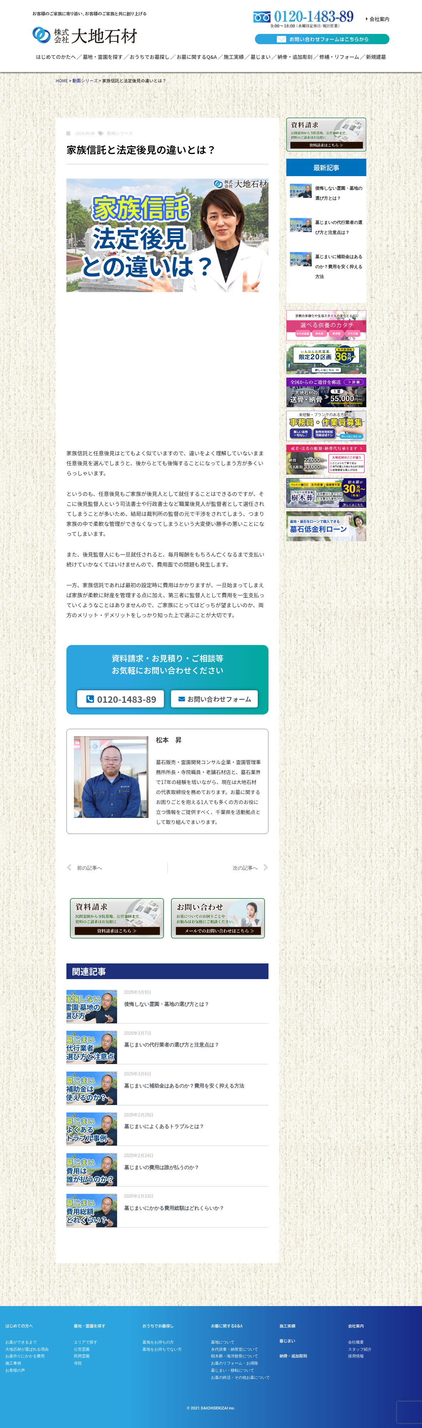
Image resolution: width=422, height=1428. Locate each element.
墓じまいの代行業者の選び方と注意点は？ (171, 1045)
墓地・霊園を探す (103, 56)
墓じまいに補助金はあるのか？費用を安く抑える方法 (184, 1086)
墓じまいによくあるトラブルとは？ (164, 1126)
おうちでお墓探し (150, 56)
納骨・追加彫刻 (294, 56)
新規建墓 (376, 56)
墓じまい (261, 56)
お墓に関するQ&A (196, 56)
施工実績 (234, 56)
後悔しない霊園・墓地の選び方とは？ (166, 1004)
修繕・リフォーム (340, 56)
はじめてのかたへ (56, 56)
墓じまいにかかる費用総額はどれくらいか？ (174, 1208)
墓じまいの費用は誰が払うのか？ (161, 1167)
